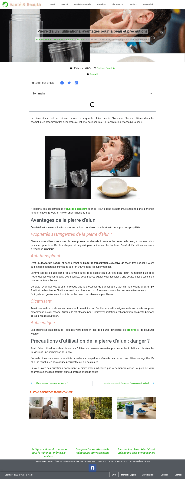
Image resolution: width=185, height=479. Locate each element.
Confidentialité (148, 475)
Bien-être (101, 4)
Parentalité (148, 4)
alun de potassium (76, 208)
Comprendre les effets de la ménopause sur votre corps (92, 451)
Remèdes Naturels (82, 4)
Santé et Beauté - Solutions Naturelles (55, 39)
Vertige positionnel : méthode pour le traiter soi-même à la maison (49, 453)
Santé (52, 4)
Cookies (164, 475)
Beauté (64, 4)
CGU (114, 475)
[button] (62, 83)
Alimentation (117, 4)
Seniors (133, 4)
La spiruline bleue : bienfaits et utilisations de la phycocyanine (136, 451)
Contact (178, 475)
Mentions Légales (128, 475)
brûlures (131, 329)
